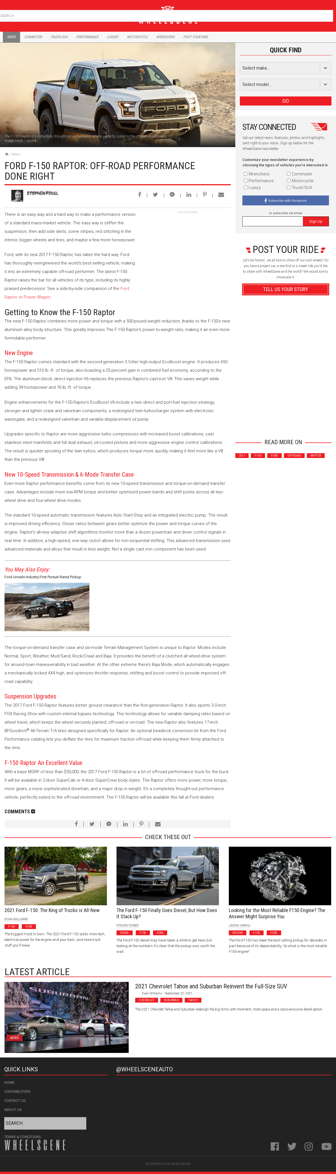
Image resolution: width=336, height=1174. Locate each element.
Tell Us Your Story (285, 289)
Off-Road (294, 455)
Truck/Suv (59, 37)
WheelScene (181, 1164)
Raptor (316, 455)
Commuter (33, 37)
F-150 (258, 455)
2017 (242, 455)
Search (328, 14)
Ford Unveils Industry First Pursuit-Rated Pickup (43, 577)
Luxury (113, 37)
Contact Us (15, 1100)
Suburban (171, 1000)
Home (9, 1082)
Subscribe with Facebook (287, 201)
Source (31, 141)
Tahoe (193, 1000)
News (11, 37)
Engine (237, 932)
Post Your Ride (195, 37)
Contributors (17, 1091)
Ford (274, 455)
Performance (87, 37)
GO (285, 101)
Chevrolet (146, 1000)
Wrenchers (165, 37)
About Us (13, 1110)
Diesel (124, 932)
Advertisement (285, 424)
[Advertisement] (188, 249)
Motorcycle (137, 37)
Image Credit (14, 141)
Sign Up (315, 221)
